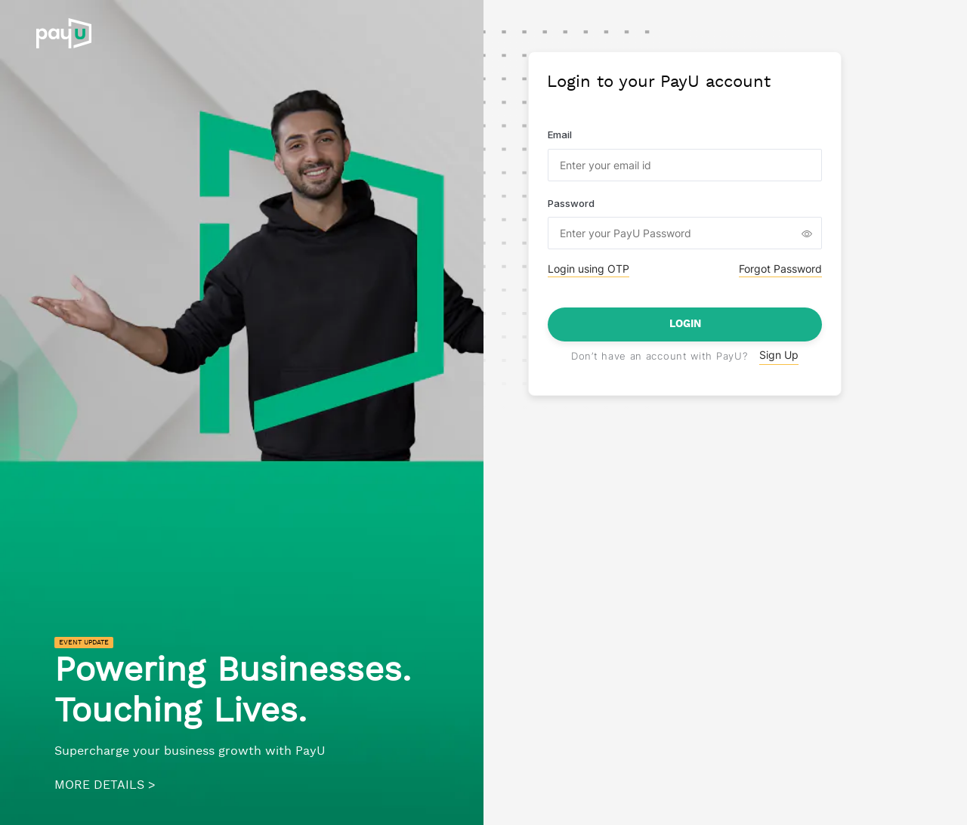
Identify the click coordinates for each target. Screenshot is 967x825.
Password (571, 203)
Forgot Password (780, 268)
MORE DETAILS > (105, 785)
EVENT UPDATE (84, 642)
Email (560, 134)
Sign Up (779, 354)
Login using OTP (588, 268)
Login (685, 324)
